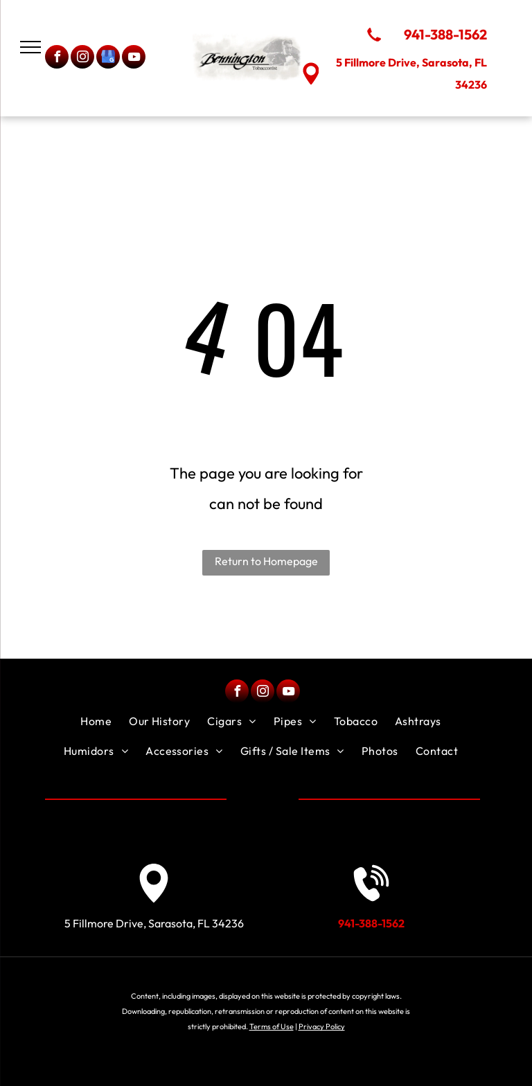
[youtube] (133, 58)
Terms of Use (271, 1026)
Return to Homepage (266, 561)
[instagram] (82, 58)
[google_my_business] (108, 58)
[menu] (30, 47)
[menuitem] (97, 721)
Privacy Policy (322, 1026)
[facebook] (57, 58)
